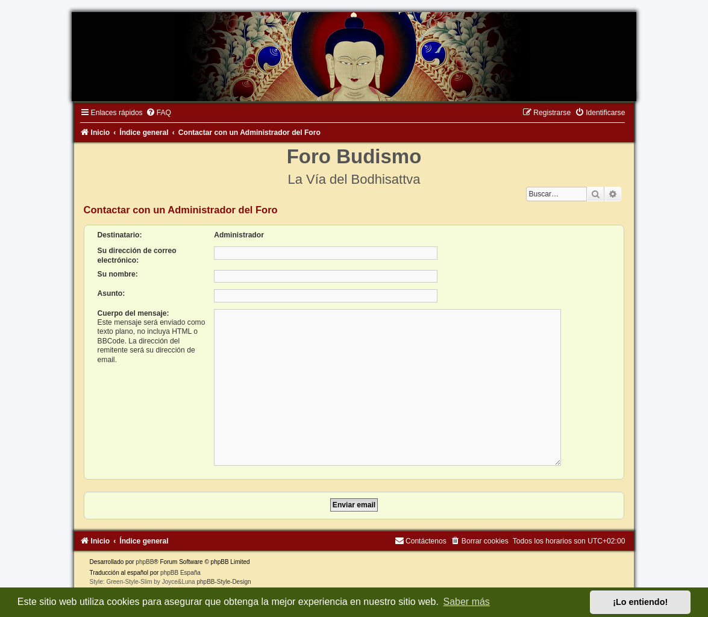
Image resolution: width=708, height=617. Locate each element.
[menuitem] (158, 112)
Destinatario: (120, 235)
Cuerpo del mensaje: (133, 313)
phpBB (145, 557)
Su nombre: (118, 274)
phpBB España (180, 568)
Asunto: (111, 293)
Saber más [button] (466, 602)
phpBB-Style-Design (223, 577)
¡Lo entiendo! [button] (640, 602)
